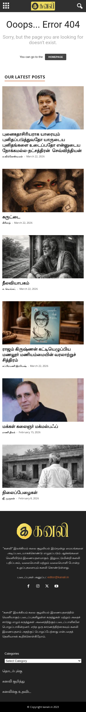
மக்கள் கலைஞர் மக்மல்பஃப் (30, 426)
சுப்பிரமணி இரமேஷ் (14, 366)
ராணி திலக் (8, 432)
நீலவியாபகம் (15, 283)
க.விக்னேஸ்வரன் (12, 156)
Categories (12, 653)
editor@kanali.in (58, 577)
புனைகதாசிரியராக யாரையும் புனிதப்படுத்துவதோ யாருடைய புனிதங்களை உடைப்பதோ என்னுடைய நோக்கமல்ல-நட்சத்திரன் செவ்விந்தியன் (41, 142)
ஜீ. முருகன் (8, 498)
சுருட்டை (11, 217)
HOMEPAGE (55, 57)
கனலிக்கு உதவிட (16, 691)
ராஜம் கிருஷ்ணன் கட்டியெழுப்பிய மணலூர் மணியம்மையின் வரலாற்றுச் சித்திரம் (39, 354)
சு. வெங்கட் (9, 288)
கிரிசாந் (6, 222)
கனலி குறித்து (13, 681)
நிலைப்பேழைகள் (19, 492)
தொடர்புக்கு (12, 670)
